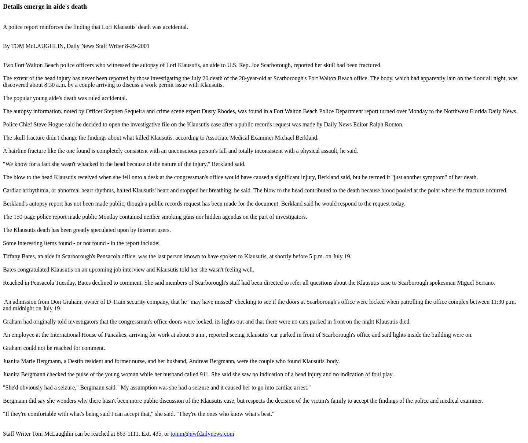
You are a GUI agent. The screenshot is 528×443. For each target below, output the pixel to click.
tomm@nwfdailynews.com (202, 434)
